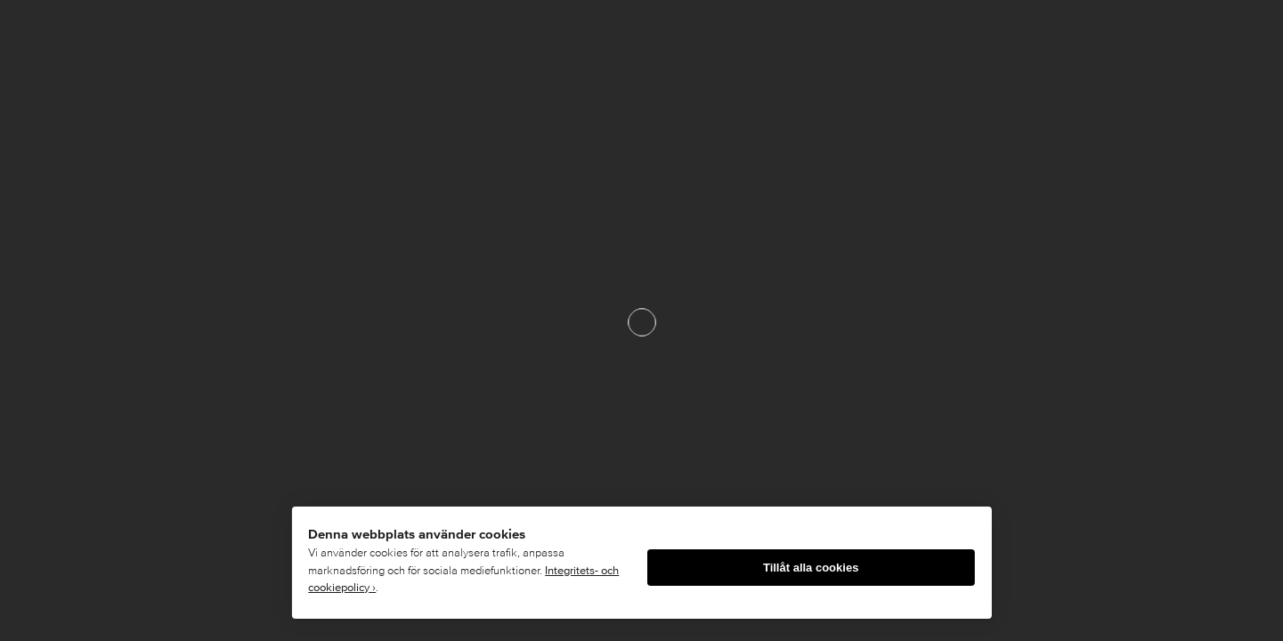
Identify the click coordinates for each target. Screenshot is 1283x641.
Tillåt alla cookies (810, 567)
